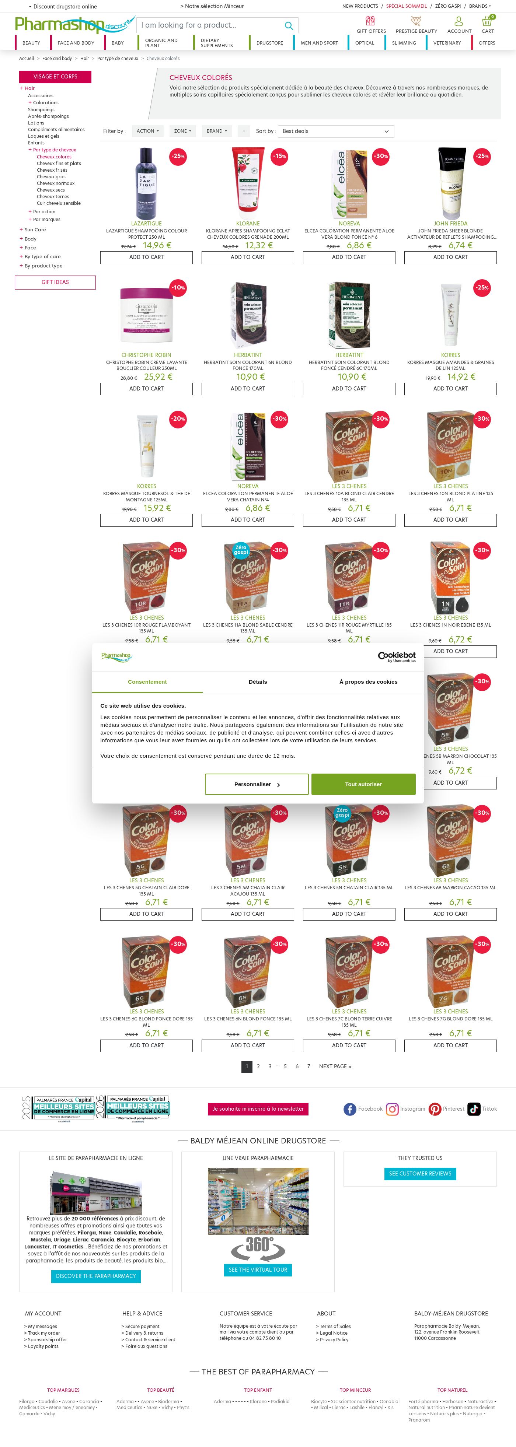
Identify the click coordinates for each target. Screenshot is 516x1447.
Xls (390, 1407)
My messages (42, 1326)
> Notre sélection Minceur (212, 6)
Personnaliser (257, 784)
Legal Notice (334, 1333)
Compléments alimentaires (56, 129)
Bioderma (168, 1401)
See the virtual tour (258, 1269)
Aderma (125, 1401)
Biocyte (319, 1401)
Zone (181, 131)
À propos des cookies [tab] (368, 682)
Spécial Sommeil (406, 6)
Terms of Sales (335, 1326)
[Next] (335, 1067)
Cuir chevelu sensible (59, 203)
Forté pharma (423, 1401)
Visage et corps (55, 76)
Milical (321, 1407)
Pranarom (419, 1420)
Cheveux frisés (52, 170)
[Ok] (291, 25)
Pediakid (280, 1401)
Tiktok (482, 1109)
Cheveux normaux (55, 183)
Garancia (89, 1401)
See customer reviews (420, 1173)
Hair (84, 59)
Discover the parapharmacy (96, 1276)
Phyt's (183, 1407)
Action (146, 131)
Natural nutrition (426, 1407)
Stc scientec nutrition (353, 1401)
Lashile (357, 1407)
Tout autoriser (363, 784)
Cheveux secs (51, 190)
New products (360, 6)
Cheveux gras (51, 177)
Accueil (26, 59)
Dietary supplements (217, 43)
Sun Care (35, 229)
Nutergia (472, 1414)
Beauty (31, 43)
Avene (68, 1401)
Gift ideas (55, 282)
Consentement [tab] (147, 682)
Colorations (46, 102)
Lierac (338, 1407)
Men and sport (319, 43)
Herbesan (452, 1401)
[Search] (210, 25)
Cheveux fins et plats (59, 163)
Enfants (36, 143)
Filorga (27, 1401)
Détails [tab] (258, 682)
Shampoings (41, 109)
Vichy (49, 1414)
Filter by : (114, 131)
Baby (118, 43)
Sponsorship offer (47, 1339)
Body (30, 238)
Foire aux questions (146, 1346)
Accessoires (40, 95)
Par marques (46, 219)
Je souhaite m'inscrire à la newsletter (258, 1109)
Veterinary (447, 43)
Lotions (36, 123)
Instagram (405, 1109)
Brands (478, 6)
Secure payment (142, 1326)
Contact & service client (150, 1339)
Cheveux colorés (54, 157)
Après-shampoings (48, 116)
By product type (44, 265)
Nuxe (151, 1407)
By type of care (43, 256)
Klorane (258, 1401)
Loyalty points (43, 1346)
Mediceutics (32, 1407)
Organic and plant (161, 43)
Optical (364, 43)
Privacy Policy (334, 1339)
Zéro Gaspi (448, 6)
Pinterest (446, 1109)
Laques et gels (43, 136)
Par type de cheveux (117, 59)
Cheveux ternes (53, 196)
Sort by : (266, 131)
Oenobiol (390, 1401)
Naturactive (480, 1401)
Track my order (44, 1333)
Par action (44, 212)
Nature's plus (444, 1414)
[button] (459, 25)
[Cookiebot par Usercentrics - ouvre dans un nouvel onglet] (383, 657)
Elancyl (376, 1407)
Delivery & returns (144, 1333)
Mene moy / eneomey (72, 1407)
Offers (487, 43)
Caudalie (48, 1401)
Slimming (404, 43)
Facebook (363, 1109)
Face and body (76, 43)
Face (30, 247)
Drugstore (270, 43)
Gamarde (29, 1414)
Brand (215, 131)
